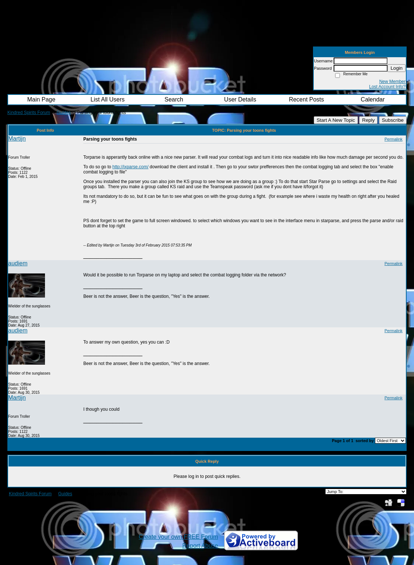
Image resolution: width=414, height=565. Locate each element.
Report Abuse (200, 545)
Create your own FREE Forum (178, 537)
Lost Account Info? (387, 86)
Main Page (41, 99)
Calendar (373, 99)
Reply (368, 120)
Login (396, 68)
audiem (17, 263)
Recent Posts (306, 99)
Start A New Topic (336, 120)
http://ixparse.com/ (130, 166)
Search (173, 99)
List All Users (108, 99)
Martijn (17, 138)
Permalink (394, 139)
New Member (392, 81)
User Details (240, 99)
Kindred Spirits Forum (28, 112)
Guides (64, 112)
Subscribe (393, 120)
